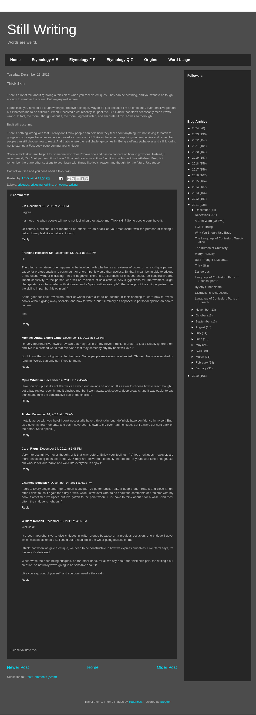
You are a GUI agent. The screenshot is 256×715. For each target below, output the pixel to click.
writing (73, 184)
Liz (24, 206)
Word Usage (179, 60)
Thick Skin (202, 265)
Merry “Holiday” (205, 253)
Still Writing (42, 29)
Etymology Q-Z (120, 60)
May (199, 345)
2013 (196, 193)
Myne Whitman (32, 380)
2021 (196, 146)
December (203, 210)
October (201, 315)
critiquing (36, 184)
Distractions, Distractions (211, 292)
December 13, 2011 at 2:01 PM (48, 206)
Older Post (167, 667)
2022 (196, 140)
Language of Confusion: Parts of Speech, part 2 (216, 279)
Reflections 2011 (206, 215)
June (199, 339)
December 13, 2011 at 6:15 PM (83, 337)
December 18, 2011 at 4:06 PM (66, 521)
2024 (196, 128)
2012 (196, 198)
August (201, 327)
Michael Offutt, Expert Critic (41, 337)
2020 (196, 152)
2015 (196, 181)
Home (15, 60)
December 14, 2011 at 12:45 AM (66, 380)
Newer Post (18, 667)
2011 (196, 204)
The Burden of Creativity (211, 248)
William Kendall (33, 521)
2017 (196, 169)
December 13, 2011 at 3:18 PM (76, 252)
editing (48, 184)
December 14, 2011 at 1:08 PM (61, 448)
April (199, 350)
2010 (196, 375)
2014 (196, 187)
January (201, 368)
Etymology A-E (45, 60)
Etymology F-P (82, 60)
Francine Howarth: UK (38, 252)
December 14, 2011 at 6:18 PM (71, 482)
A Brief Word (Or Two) (209, 220)
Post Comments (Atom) (41, 677)
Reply (25, 239)
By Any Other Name (208, 287)
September (203, 321)
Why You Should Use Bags (213, 232)
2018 (196, 163)
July (199, 333)
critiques (23, 184)
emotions (61, 184)
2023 (196, 134)
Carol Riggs (30, 448)
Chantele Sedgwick (35, 482)
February (202, 362)
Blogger (165, 701)
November (203, 309)
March (200, 356)
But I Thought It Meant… (211, 259)
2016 (196, 175)
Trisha (26, 414)
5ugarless (135, 701)
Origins (150, 60)
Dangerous (202, 271)
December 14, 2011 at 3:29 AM (52, 414)
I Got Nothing (204, 227)
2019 (196, 157)
